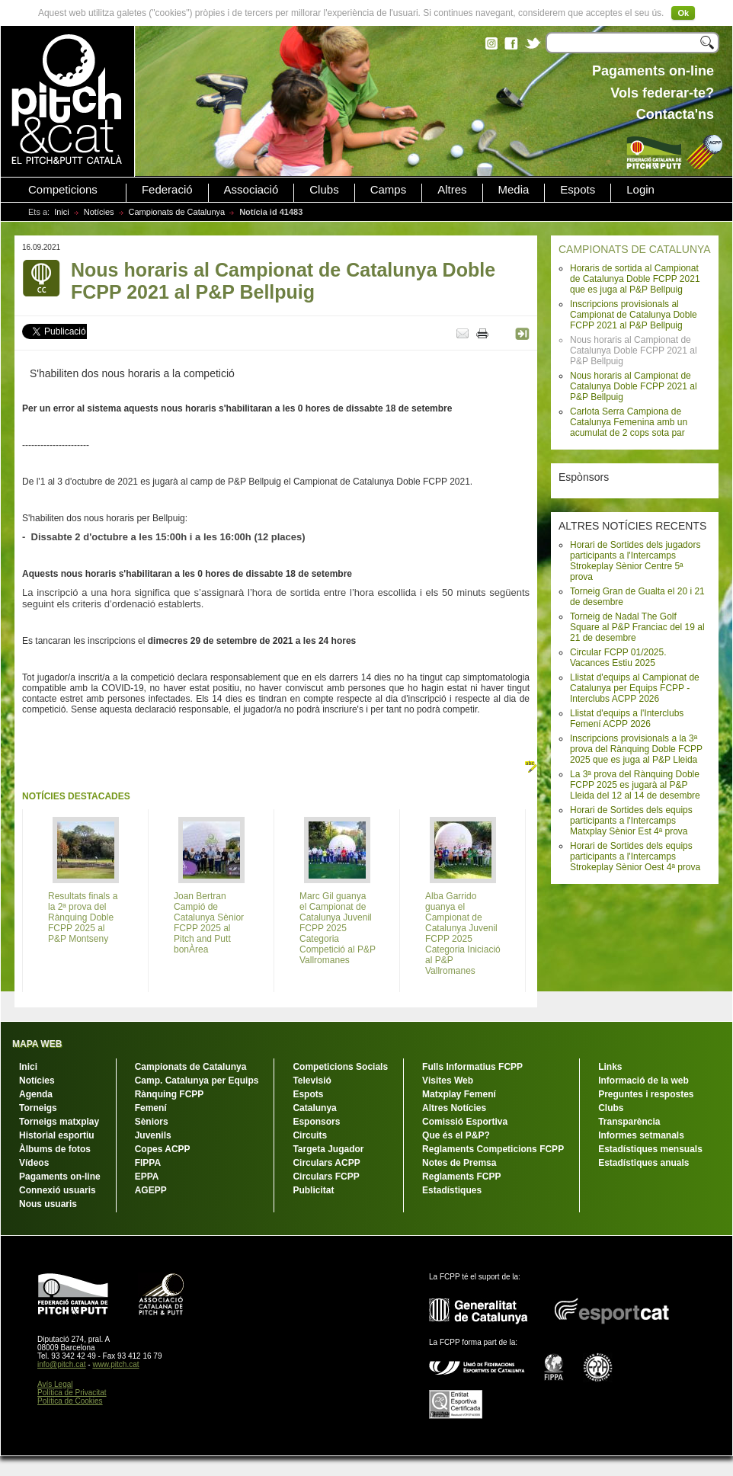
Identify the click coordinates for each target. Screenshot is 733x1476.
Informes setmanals (641, 1135)
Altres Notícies (454, 1108)
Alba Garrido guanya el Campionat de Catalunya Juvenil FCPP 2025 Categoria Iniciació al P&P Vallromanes (463, 933)
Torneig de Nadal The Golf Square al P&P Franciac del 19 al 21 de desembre (637, 627)
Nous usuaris (48, 1204)
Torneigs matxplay (59, 1121)
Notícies (99, 211)
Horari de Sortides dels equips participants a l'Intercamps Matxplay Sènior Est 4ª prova (631, 821)
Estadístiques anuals (643, 1162)
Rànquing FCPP (169, 1094)
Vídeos (34, 1162)
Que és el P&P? (456, 1135)
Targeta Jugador (328, 1149)
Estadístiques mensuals (650, 1149)
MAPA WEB (37, 1044)
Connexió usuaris (57, 1190)
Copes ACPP (162, 1149)
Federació (167, 190)
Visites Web (447, 1080)
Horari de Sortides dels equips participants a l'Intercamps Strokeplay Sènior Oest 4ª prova (635, 856)
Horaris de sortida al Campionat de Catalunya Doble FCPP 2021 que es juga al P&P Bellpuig (635, 279)
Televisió (312, 1080)
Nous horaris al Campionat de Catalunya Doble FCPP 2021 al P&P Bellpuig (633, 386)
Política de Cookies (70, 1401)
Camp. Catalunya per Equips (197, 1080)
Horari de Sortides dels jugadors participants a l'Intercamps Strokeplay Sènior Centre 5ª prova (635, 560)
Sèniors (151, 1121)
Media (514, 190)
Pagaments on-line (60, 1176)
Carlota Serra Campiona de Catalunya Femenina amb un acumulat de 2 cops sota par (628, 422)
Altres (451, 190)
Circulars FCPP (326, 1176)
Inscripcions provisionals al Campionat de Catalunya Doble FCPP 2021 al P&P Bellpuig (633, 315)
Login (640, 190)
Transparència (629, 1121)
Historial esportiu (56, 1135)
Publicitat (313, 1190)
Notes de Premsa (459, 1162)
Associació (251, 190)
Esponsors (316, 1121)
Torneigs (38, 1108)
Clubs (323, 190)
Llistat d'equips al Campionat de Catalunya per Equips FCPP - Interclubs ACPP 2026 (634, 688)
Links (610, 1066)
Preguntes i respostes (645, 1094)
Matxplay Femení (459, 1094)
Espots (577, 190)
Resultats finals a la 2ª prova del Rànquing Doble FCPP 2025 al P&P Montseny (82, 917)
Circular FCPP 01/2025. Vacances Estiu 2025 (618, 657)
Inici (61, 211)
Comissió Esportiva (464, 1121)
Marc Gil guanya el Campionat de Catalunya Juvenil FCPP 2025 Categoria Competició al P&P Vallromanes (337, 928)
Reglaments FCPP (461, 1176)
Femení (151, 1108)
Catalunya (314, 1108)
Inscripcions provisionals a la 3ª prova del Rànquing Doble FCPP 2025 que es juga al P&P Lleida (636, 749)
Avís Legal (55, 1384)
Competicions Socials (340, 1066)
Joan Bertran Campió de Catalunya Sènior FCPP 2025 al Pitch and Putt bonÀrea (209, 923)
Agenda (36, 1094)
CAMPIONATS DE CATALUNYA (635, 249)
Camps (388, 190)
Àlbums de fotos (55, 1149)
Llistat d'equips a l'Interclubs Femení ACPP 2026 (626, 718)
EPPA (147, 1176)
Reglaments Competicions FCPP (493, 1149)
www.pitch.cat (115, 1364)
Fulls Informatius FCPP (472, 1066)
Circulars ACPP (326, 1162)
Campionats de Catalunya (177, 211)
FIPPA (148, 1162)
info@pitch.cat (61, 1364)
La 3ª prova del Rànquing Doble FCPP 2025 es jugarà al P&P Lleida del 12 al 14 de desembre (635, 785)
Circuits (310, 1135)
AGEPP (151, 1190)
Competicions (63, 190)
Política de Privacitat (72, 1392)
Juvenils (153, 1135)
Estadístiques (452, 1190)
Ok (683, 13)
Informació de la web (643, 1080)
